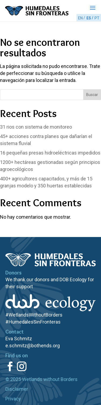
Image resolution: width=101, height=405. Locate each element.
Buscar (92, 94)
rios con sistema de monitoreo (36, 127)
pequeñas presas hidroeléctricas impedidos (50, 153)
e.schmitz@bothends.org (32, 345)
